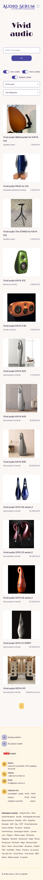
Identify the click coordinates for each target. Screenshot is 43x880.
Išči (21, 58)
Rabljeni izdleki (25, 77)
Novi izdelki (15, 72)
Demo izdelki (34, 72)
